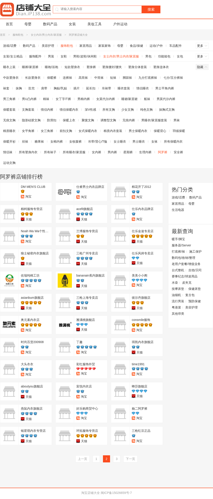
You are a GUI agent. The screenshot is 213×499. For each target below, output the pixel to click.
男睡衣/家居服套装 (154, 120)
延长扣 (90, 88)
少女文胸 (127, 109)
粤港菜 (176, 307)
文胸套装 (28, 109)
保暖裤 (51, 77)
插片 (76, 88)
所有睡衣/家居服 (74, 152)
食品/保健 (136, 45)
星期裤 (128, 152)
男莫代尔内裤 (166, 99)
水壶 (175, 282)
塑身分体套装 (137, 67)
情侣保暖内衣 (69, 109)
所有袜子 (50, 152)
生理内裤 (145, 152)
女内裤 (96, 152)
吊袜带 (106, 88)
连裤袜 (67, 77)
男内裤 (112, 152)
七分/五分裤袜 (173, 77)
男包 (148, 56)
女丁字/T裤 (63, 99)
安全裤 (178, 152)
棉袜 (46, 99)
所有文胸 (109, 109)
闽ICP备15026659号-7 (116, 493)
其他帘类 (178, 313)
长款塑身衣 (33, 77)
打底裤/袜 (178, 251)
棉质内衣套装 (113, 131)
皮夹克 (186, 282)
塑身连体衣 (161, 67)
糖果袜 (39, 141)
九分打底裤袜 (147, 77)
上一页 (82, 459)
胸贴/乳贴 (60, 88)
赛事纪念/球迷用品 (184, 276)
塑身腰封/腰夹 (112, 67)
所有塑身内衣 (28, 152)
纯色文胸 (146, 109)
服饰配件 (35, 56)
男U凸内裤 (29, 99)
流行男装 (178, 301)
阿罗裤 (162, 152)
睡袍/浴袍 (51, 67)
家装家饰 (104, 45)
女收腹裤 (75, 141)
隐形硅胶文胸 (31, 120)
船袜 (147, 99)
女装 (72, 24)
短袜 (113, 77)
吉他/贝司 (195, 270)
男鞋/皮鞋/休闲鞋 (85, 56)
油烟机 (176, 295)
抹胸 (19, 88)
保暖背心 (160, 131)
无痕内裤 (128, 120)
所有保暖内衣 (173, 141)
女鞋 (64, 56)
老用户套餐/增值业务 (186, 264)
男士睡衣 (138, 141)
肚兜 (31, 88)
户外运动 (120, 24)
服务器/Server (181, 245)
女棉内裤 (56, 141)
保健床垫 (194, 289)
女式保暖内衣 (88, 131)
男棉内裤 (83, 99)
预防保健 (194, 301)
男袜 (177, 120)
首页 (9, 24)
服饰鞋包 (18, 34)
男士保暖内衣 (138, 131)
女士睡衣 (120, 141)
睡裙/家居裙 (129, 99)
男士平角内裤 (164, 88)
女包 (180, 56)
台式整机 (178, 270)
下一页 (130, 459)
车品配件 (175, 45)
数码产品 (50, 24)
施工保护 (195, 251)
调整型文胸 (108, 120)
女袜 (154, 141)
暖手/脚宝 (178, 239)
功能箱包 (164, 56)
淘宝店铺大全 (90, 493)
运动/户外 (156, 45)
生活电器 (178, 210)
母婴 (28, 24)
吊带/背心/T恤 (97, 141)
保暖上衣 (69, 120)
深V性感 (90, 109)
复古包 (190, 295)
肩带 (44, 88)
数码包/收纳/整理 (183, 257)
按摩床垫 (178, 289)
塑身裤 (91, 67)
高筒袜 (83, 77)
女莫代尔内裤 (105, 99)
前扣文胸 (66, 131)
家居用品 (85, 45)
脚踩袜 (127, 77)
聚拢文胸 (88, 120)
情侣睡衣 (142, 88)
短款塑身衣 (72, 67)
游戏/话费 (178, 197)
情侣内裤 (47, 109)
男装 (51, 56)
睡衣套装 (124, 88)
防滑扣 (51, 120)
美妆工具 (94, 24)
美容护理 (48, 45)
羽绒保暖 (179, 131)
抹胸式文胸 (167, 109)
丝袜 (25, 141)
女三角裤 (47, 131)
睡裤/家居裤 (30, 67)
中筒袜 (99, 77)
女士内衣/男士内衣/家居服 (46, 34)
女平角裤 (28, 131)
